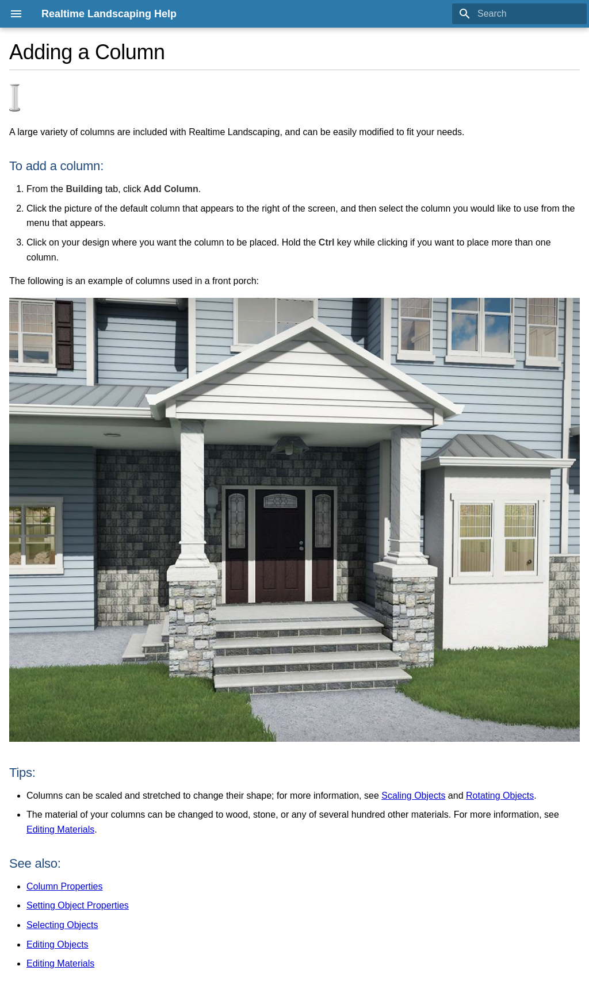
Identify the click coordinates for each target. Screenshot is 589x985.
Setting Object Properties (77, 905)
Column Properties (64, 886)
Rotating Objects (500, 795)
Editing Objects (57, 944)
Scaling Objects (413, 795)
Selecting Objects (62, 925)
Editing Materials (60, 829)
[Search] (519, 13)
